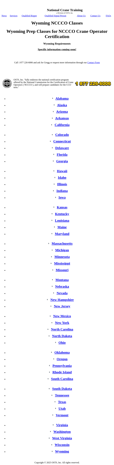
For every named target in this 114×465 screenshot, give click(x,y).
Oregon (62, 359)
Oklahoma (62, 352)
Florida (62, 154)
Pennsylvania (62, 365)
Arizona (62, 111)
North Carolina (62, 329)
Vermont (62, 415)
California (62, 125)
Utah (62, 408)
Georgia (62, 161)
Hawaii (62, 171)
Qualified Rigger (29, 16)
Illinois (62, 184)
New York (62, 322)
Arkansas (62, 118)
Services (13, 16)
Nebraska (62, 286)
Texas (62, 402)
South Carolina (62, 379)
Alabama (62, 98)
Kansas (62, 207)
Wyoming (62, 451)
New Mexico (62, 316)
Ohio (62, 342)
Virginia (62, 425)
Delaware (62, 148)
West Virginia (62, 438)
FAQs (108, 16)
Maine (62, 227)
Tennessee (62, 395)
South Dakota (62, 388)
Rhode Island (62, 372)
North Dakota (62, 336)
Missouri (62, 270)
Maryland (62, 234)
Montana (62, 280)
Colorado (62, 134)
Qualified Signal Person (55, 16)
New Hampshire (62, 299)
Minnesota (62, 257)
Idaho (62, 177)
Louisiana (62, 220)
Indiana (62, 191)
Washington (62, 431)
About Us (81, 16)
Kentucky (62, 214)
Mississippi (62, 263)
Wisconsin (62, 445)
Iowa (62, 197)
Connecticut (62, 141)
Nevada (62, 293)
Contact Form (93, 62)
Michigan (62, 250)
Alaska (62, 105)
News (4, 16)
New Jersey (62, 306)
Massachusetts (62, 243)
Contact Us (95, 16)
